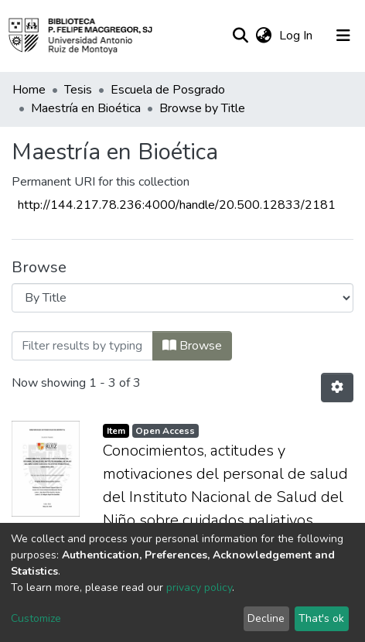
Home (29, 89)
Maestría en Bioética (86, 108)
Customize (36, 618)
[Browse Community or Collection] (182, 297)
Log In (297, 35)
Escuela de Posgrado (168, 89)
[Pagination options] (337, 387)
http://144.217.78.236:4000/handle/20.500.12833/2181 (177, 204)
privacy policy (199, 587)
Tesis (78, 89)
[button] (263, 35)
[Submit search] (240, 36)
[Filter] (82, 345)
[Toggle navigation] (343, 35)
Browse (192, 345)
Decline (266, 618)
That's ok (321, 618)
